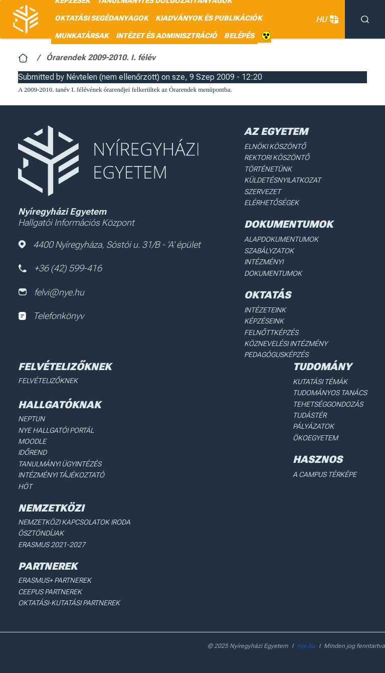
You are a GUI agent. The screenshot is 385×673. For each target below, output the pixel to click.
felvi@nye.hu (51, 292)
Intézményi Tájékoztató (61, 475)
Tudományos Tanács (330, 393)
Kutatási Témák (320, 382)
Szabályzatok (269, 251)
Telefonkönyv (51, 315)
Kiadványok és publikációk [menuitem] (208, 18)
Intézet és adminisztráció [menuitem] (166, 36)
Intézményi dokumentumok (273, 267)
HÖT (25, 486)
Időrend (32, 452)
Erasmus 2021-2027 (51, 545)
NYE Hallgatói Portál (56, 430)
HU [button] (325, 20)
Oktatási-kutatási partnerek (69, 603)
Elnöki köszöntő (275, 146)
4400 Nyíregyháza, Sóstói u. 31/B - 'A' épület (109, 244)
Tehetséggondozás (328, 404)
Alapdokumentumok (281, 239)
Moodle (32, 441)
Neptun (31, 419)
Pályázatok (313, 426)
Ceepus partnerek (50, 592)
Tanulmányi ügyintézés (59, 464)
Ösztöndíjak (41, 533)
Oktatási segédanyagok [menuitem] (101, 18)
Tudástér (309, 415)
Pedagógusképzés (276, 355)
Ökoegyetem (315, 438)
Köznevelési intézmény (285, 344)
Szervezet (262, 192)
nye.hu (306, 645)
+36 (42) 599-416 (60, 268)
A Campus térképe (324, 474)
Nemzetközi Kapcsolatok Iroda (74, 522)
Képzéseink (264, 321)
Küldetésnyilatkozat (282, 180)
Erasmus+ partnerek (54, 580)
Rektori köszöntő (276, 157)
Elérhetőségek (271, 203)
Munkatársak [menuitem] (82, 36)
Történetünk (268, 169)
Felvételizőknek (48, 381)
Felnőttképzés (271, 332)
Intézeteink (265, 310)
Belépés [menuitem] (239, 36)
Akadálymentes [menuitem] (266, 36)
